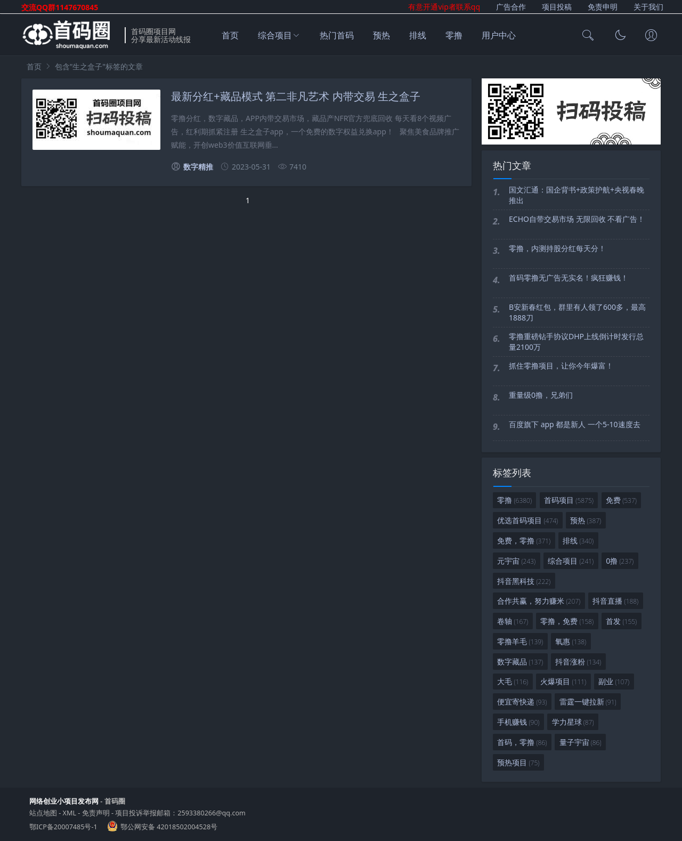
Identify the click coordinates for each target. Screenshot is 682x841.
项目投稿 (557, 7)
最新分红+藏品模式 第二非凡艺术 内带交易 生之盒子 (295, 96)
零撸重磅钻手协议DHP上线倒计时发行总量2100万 (576, 341)
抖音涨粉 (578, 661)
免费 (621, 500)
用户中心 (499, 35)
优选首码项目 (527, 520)
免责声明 (96, 813)
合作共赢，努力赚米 (538, 601)
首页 (230, 35)
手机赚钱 (518, 722)
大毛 (512, 681)
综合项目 (275, 35)
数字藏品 (520, 661)
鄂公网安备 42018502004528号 (168, 826)
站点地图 (43, 813)
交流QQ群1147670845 (59, 7)
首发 (621, 621)
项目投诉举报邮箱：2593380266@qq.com (180, 813)
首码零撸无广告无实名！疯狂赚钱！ (568, 278)
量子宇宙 (580, 742)
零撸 (453, 35)
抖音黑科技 (523, 581)
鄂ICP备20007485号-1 (63, 826)
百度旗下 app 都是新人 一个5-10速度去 (574, 424)
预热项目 (518, 762)
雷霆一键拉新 (587, 701)
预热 (381, 35)
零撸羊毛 (520, 641)
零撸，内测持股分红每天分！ (557, 248)
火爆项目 (563, 681)
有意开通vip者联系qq (444, 7)
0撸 (620, 561)
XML (69, 813)
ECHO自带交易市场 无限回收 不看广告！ (577, 219)
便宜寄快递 (522, 701)
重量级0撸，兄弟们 (541, 395)
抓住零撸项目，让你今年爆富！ (561, 366)
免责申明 (603, 7)
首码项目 (569, 500)
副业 (613, 681)
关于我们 (648, 7)
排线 (417, 35)
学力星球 (573, 722)
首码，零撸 (522, 742)
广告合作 (511, 7)
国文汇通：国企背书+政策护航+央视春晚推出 (576, 195)
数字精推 (192, 167)
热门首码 (337, 35)
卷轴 (512, 621)
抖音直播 (615, 601)
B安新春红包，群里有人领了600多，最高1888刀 (577, 312)
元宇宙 (516, 561)
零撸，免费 (567, 621)
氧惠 (570, 641)
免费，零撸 (523, 540)
